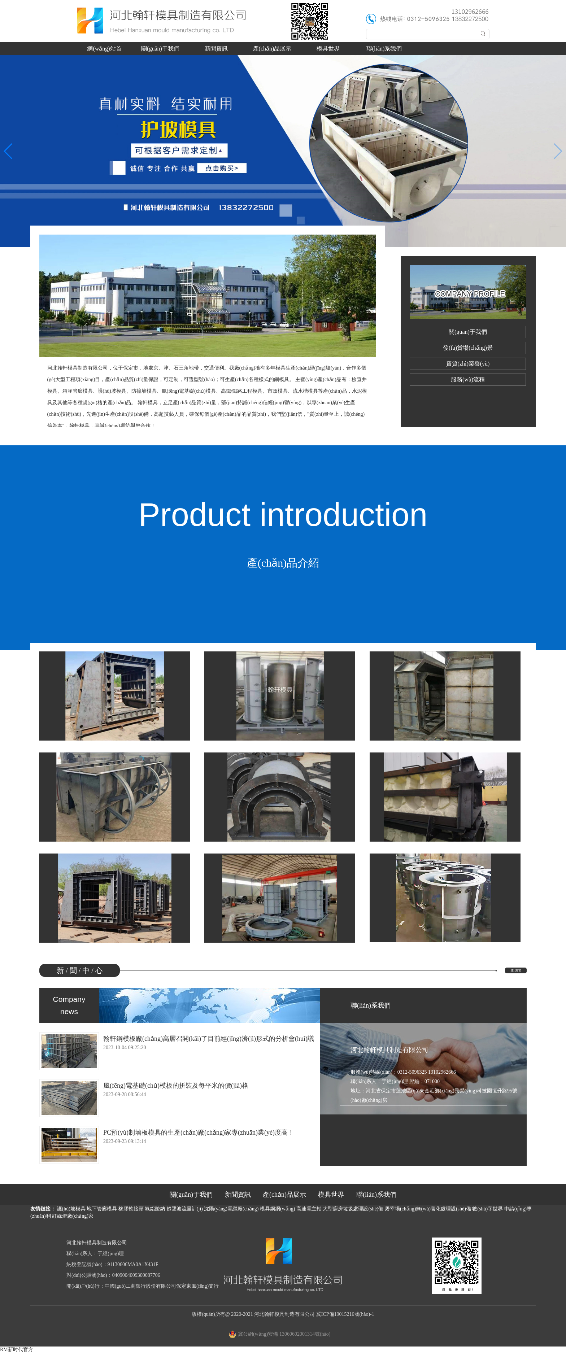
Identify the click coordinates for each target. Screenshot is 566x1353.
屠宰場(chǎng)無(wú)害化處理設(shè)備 (428, 1209)
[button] (8, 151)
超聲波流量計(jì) (184, 1209)
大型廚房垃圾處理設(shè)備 (353, 1209)
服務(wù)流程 (468, 379)
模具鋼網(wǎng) (277, 1209)
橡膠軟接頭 (131, 1209)
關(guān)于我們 (160, 48)
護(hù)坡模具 (71, 1209)
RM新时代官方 (16, 1349)
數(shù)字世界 (487, 1209)
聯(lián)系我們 (384, 48)
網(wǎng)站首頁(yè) (104, 50)
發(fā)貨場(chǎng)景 (468, 348)
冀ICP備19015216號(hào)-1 (345, 1314)
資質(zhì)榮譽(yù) (468, 364)
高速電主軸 (309, 1209)
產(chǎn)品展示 (272, 48)
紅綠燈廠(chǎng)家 (72, 1216)
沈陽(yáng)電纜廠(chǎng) (231, 1209)
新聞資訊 (216, 48)
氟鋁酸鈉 (155, 1209)
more (516, 970)
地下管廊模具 (102, 1209)
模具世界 (328, 48)
